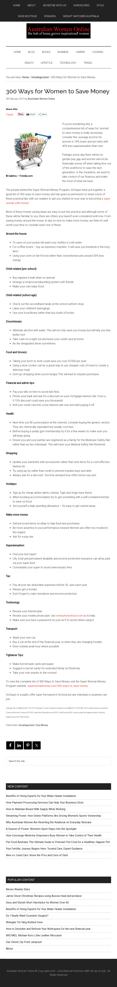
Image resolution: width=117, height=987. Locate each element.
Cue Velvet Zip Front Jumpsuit (24, 942)
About (9, 948)
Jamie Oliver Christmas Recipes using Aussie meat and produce (44, 896)
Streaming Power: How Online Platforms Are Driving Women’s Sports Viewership (53, 815)
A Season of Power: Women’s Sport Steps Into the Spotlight (41, 828)
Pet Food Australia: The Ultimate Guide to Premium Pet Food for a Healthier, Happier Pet (58, 842)
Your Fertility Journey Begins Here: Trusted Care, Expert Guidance (44, 848)
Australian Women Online (58, 30)
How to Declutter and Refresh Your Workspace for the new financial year (48, 928)
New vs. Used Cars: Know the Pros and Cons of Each (37, 855)
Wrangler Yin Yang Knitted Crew (24, 922)
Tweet (9, 114)
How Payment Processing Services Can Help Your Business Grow (44, 802)
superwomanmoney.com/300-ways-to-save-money (57, 685)
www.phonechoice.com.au (71, 615)
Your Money (41, 725)
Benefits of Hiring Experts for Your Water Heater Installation (41, 796)
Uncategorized (26, 725)
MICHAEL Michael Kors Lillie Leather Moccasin (34, 935)
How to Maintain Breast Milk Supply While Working (35, 809)
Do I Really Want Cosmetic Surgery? (27, 915)
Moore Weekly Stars (18, 889)
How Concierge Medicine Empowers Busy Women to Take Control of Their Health (53, 835)
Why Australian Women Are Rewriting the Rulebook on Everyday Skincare (48, 822)
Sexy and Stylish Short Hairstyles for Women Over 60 (37, 902)
